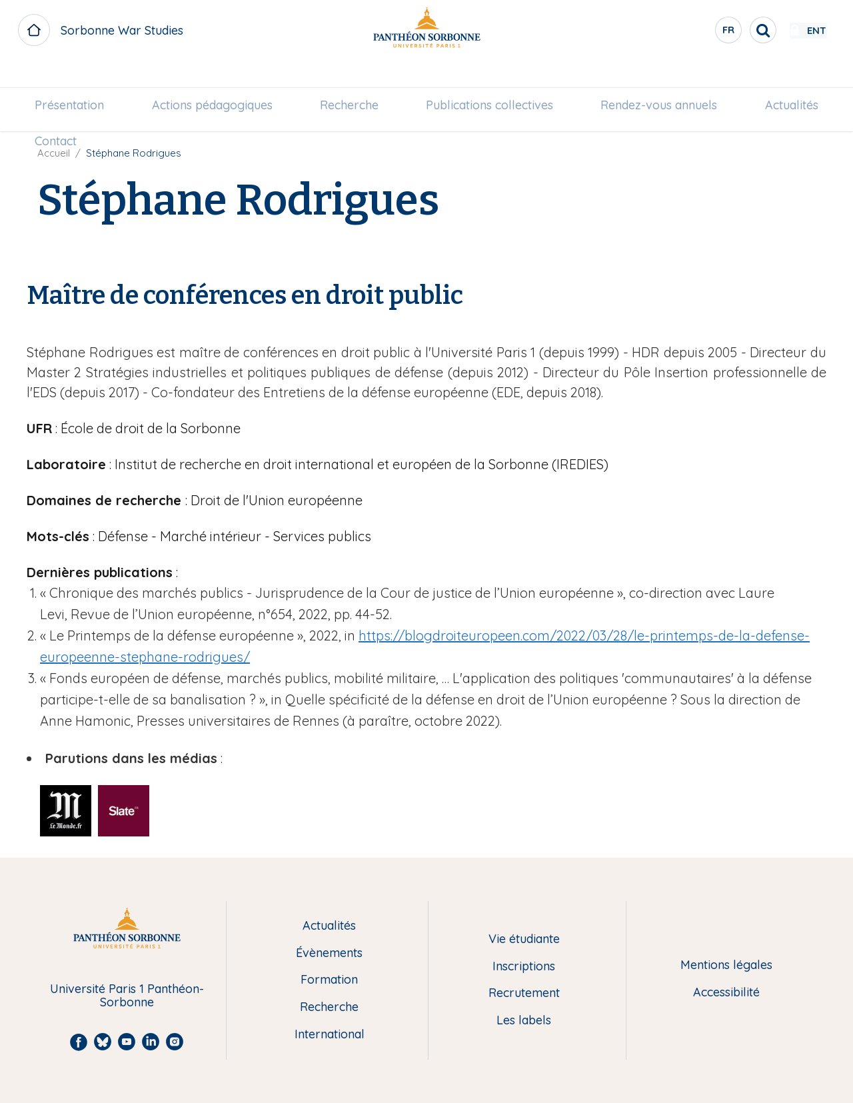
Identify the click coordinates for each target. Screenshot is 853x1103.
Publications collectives (488, 77)
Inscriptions (523, 967)
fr (689, 33)
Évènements (329, 953)
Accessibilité (726, 993)
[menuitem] (78, 78)
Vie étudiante (524, 939)
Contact (64, 113)
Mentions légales (726, 965)
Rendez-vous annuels (654, 77)
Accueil (53, 153)
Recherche (350, 77)
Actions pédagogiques (217, 77)
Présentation (78, 77)
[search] (723, 30)
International (330, 1035)
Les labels (523, 1021)
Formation (329, 980)
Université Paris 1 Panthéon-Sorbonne (127, 996)
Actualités (783, 77)
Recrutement (524, 993)
